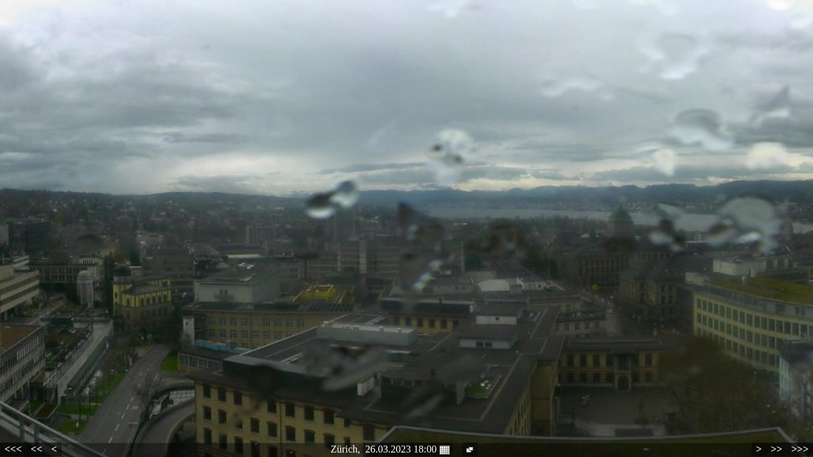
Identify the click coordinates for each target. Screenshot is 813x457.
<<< (13, 449)
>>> (800, 449)
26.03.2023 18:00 (407, 449)
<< (36, 449)
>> (776, 449)
